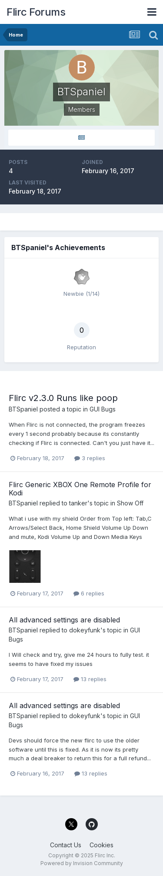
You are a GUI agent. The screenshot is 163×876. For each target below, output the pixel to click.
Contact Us (65, 845)
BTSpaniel (23, 409)
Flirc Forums (36, 12)
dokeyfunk (84, 630)
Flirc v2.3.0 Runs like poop (63, 398)
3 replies (89, 458)
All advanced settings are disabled (64, 619)
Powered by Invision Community (81, 863)
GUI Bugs (103, 409)
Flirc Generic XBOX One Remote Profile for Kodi (80, 488)
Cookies (101, 845)
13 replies (89, 678)
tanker (78, 503)
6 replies (88, 593)
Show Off (130, 503)
